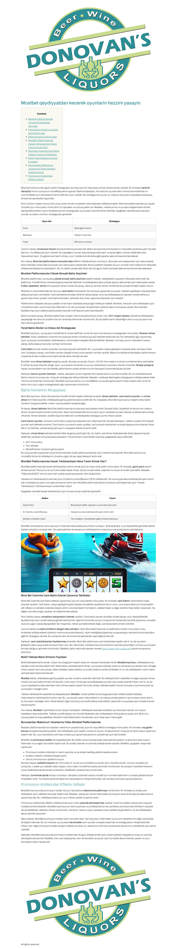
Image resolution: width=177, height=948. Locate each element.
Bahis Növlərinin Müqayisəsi (42, 136)
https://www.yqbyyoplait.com (116, 648)
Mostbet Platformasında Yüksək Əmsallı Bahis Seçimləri (40, 122)
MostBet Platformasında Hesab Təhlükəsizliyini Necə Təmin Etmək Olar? (42, 144)
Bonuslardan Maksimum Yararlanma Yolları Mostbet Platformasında (41, 169)
